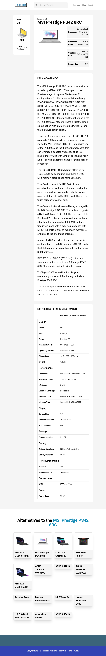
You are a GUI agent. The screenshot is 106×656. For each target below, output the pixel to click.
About (90, 5)
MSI (22, 40)
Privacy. (76, 651)
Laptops (76, 5)
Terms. (70, 651)
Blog (84, 5)
